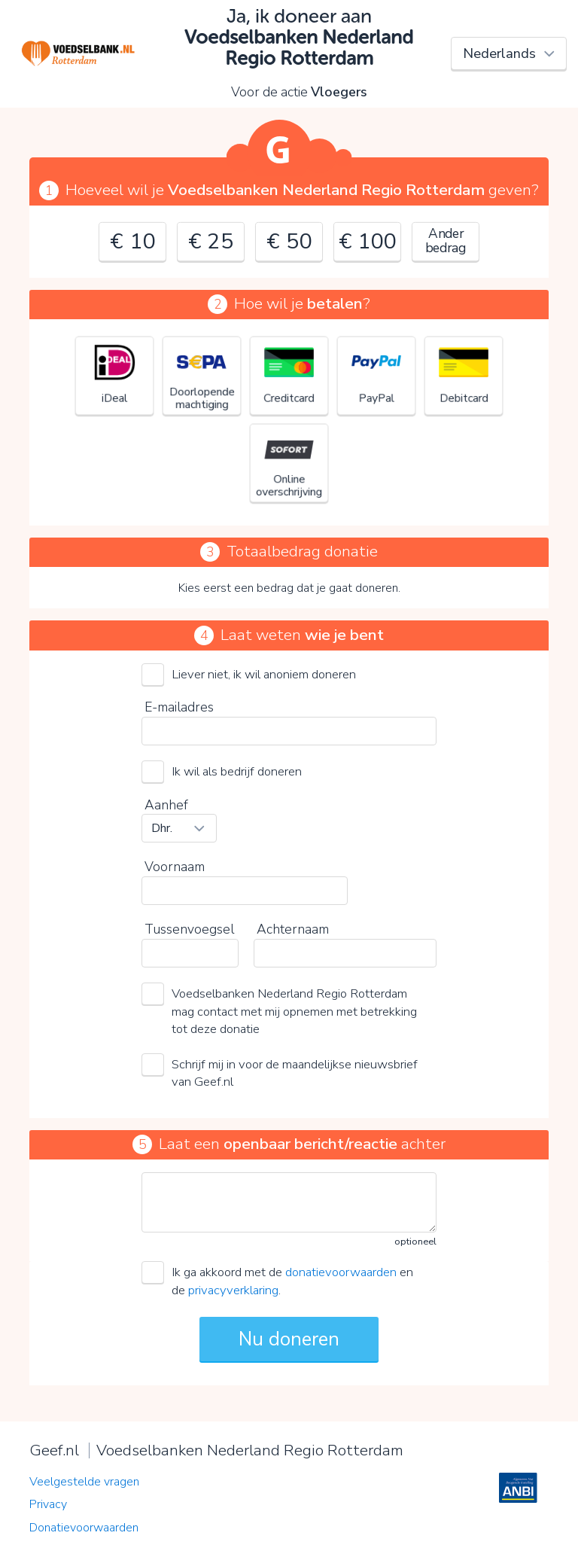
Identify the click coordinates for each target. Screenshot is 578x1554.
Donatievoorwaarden (83, 1527)
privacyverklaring (233, 1290)
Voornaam (174, 867)
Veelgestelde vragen (84, 1481)
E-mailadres (179, 707)
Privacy (48, 1504)
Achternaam (293, 929)
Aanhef (166, 805)
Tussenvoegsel (189, 929)
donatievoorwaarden (341, 1272)
